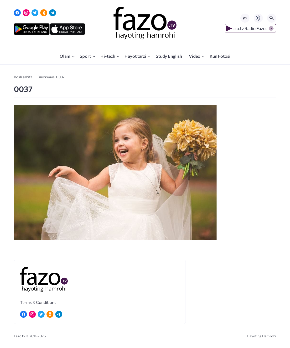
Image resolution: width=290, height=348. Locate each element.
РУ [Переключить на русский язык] (245, 18)
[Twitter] (34, 12)
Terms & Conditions (38, 302)
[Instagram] (26, 12)
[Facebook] (17, 12)
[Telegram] (52, 12)
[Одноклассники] (43, 12)
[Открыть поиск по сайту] (271, 18)
